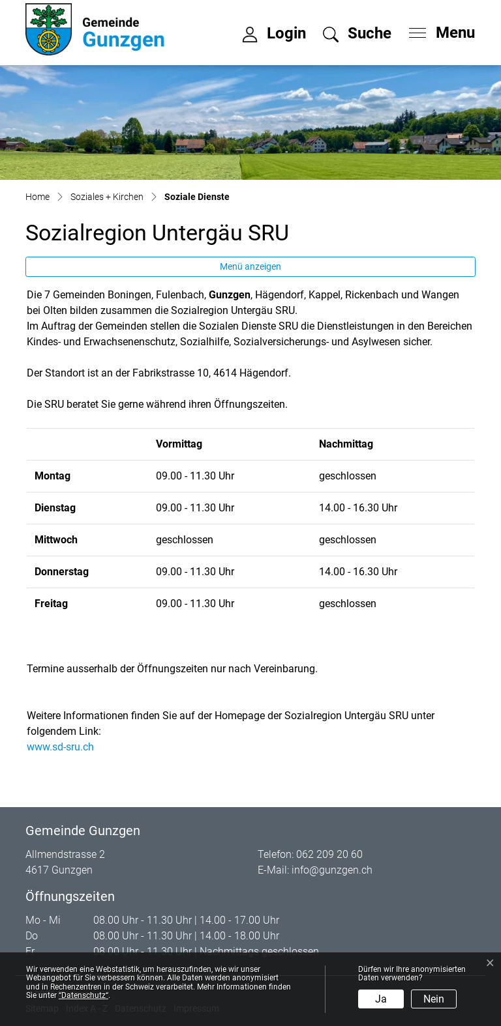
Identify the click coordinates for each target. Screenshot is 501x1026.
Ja (381, 999)
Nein (433, 999)
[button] (357, 35)
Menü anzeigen (250, 266)
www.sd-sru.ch (67, 747)
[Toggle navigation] (438, 29)
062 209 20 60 (329, 854)
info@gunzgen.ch (332, 870)
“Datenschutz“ (83, 995)
